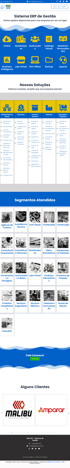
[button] (55, 7)
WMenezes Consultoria (53, 462)
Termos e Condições (28, 457)
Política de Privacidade (41, 457)
